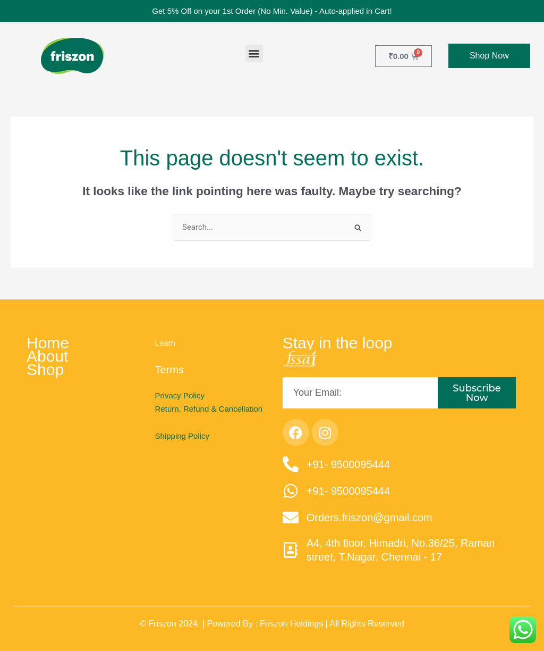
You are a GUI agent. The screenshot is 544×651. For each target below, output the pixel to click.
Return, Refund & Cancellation (209, 408)
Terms (169, 369)
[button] (254, 53)
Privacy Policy (180, 395)
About (47, 356)
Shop (45, 370)
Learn (165, 342)
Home (48, 343)
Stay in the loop (338, 343)
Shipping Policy (182, 435)
